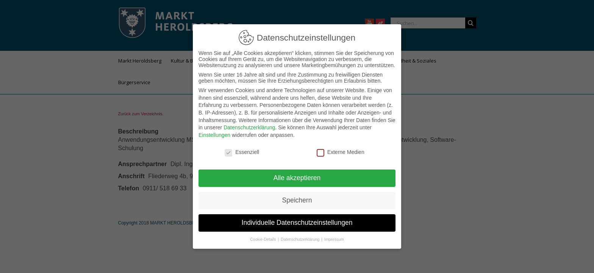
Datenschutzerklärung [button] (300, 239)
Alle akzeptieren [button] (297, 178)
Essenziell (242, 152)
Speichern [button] (297, 200)
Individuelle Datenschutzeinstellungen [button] (297, 222)
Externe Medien (340, 152)
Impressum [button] (334, 239)
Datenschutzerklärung (249, 127)
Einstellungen (214, 135)
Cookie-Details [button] (263, 239)
